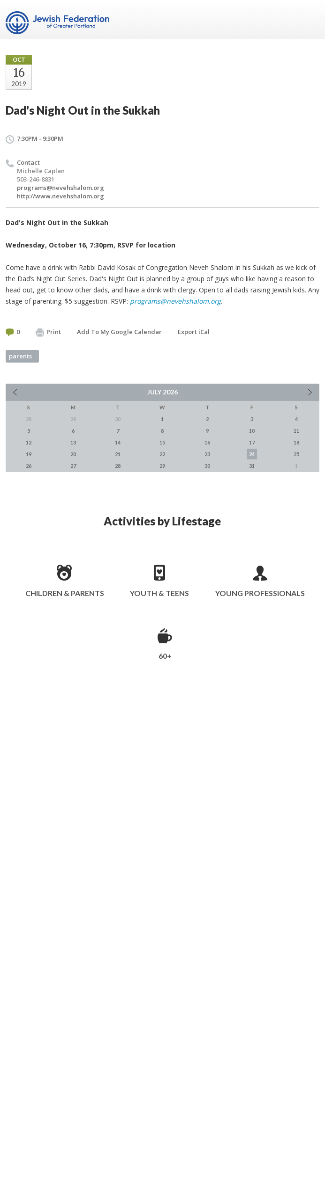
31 (252, 466)
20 (73, 454)
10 (252, 431)
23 (207, 454)
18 (296, 442)
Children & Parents (64, 593)
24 (252, 454)
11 (296, 431)
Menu (308, 19)
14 (118, 442)
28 (118, 466)
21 (118, 454)
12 (28, 442)
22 (162, 454)
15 (162, 442)
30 (207, 466)
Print (48, 332)
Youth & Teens (159, 593)
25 (296, 454)
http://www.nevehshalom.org (60, 196)
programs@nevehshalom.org (60, 187)
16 (207, 442)
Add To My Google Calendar (119, 331)
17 (252, 442)
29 (162, 466)
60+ (165, 655)
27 (73, 466)
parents (20, 356)
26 (28, 466)
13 (73, 442)
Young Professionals (260, 593)
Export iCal (194, 331)
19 (28, 454)
